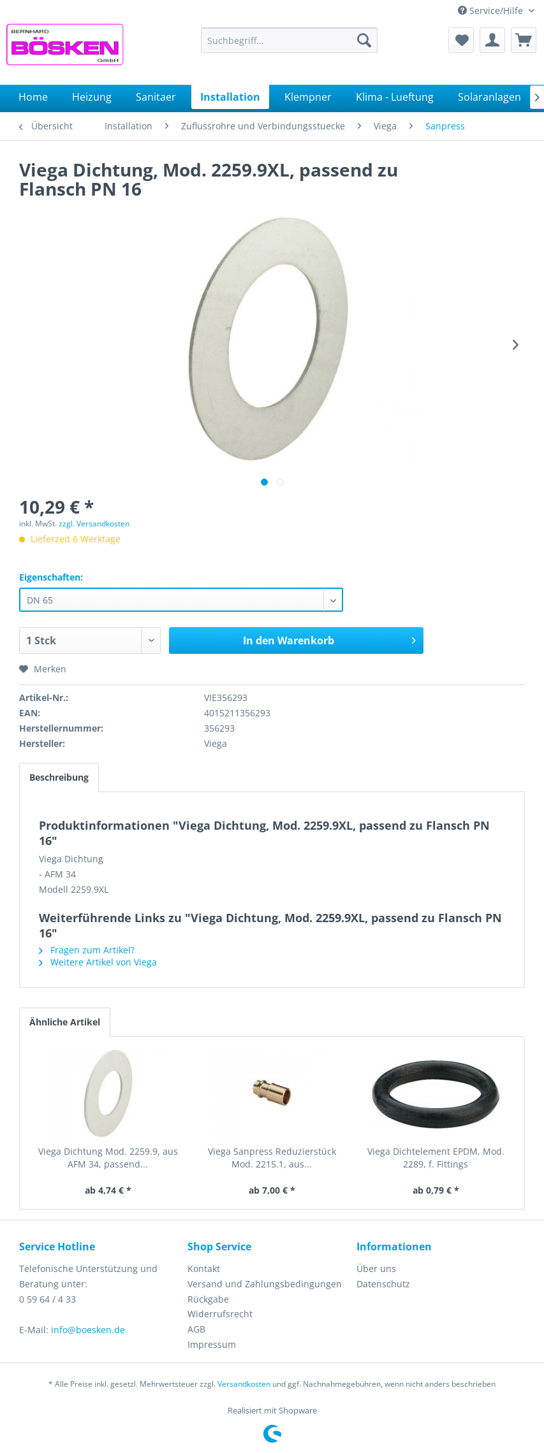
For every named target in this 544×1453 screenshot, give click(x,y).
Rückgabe (208, 1299)
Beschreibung (59, 777)
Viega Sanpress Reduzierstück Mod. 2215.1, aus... (272, 1157)
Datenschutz (383, 1284)
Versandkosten (243, 1383)
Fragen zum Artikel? (87, 950)
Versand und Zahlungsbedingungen (264, 1284)
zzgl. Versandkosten (94, 523)
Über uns (376, 1268)
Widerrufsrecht (220, 1314)
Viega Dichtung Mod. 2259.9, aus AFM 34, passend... (108, 1157)
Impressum (211, 1344)
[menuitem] (289, 40)
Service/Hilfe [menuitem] (492, 10)
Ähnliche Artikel (64, 1022)
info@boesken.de (88, 1330)
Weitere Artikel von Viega (98, 962)
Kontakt (203, 1268)
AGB (196, 1329)
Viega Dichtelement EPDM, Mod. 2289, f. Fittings (435, 1157)
